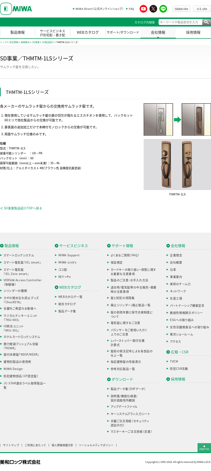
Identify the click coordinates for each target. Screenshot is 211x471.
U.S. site (202, 8)
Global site (181, 8)
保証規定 (117, 262)
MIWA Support (69, 255)
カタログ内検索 (144, 22)
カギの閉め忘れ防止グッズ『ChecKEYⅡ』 (21, 300)
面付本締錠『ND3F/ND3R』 (21, 354)
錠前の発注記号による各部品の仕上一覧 (132, 353)
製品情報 (17, 32)
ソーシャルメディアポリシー (96, 445)
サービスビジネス (73, 246)
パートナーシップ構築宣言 (187, 305)
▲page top (204, 447)
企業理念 (176, 255)
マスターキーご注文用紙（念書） (131, 431)
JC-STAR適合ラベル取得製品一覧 (25, 385)
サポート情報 (122, 246)
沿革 (173, 269)
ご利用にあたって (35, 445)
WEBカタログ (88, 32)
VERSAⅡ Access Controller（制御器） (23, 282)
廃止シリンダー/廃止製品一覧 (131, 305)
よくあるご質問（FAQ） (125, 255)
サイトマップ (11, 445)
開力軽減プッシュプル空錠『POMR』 (21, 346)
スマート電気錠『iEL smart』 (22, 262)
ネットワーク (178, 291)
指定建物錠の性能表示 (126, 361)
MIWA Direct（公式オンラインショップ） (99, 8)
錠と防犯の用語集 (123, 297)
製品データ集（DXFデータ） (128, 388)
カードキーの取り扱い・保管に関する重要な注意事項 (133, 272)
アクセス (175, 341)
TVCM (174, 361)
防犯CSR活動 (179, 368)
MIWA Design (13, 368)
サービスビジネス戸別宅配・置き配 (52, 33)
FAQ (131, 8)
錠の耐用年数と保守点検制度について (132, 314)
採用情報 (193, 32)
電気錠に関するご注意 (126, 322)
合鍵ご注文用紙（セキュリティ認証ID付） (130, 423)
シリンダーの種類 (15, 290)
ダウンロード (122, 379)
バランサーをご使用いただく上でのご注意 (129, 332)
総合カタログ (67, 304)
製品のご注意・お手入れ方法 (129, 280)
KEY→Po (64, 276)
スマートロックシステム (19, 255)
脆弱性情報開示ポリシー (186, 312)
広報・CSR (179, 352)
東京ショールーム (181, 334)
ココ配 (62, 269)
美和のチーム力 (180, 284)
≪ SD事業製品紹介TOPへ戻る (21, 208)
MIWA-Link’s (67, 262)
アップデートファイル (124, 406)
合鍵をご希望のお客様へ (20, 308)
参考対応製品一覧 (123, 368)
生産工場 (176, 298)
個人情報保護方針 (62, 445)
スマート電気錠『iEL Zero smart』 (16, 272)
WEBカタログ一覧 (70, 296)
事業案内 (176, 276)
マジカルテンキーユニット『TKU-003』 (20, 318)
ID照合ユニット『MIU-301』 (14, 328)
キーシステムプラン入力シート (130, 413)
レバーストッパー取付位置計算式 (128, 343)
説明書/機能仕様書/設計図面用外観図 (124, 398)
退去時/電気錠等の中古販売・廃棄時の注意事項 (133, 289)
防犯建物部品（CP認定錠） (21, 376)
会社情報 (158, 32)
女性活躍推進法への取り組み (189, 327)
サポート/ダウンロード (123, 32)
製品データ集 (67, 311)
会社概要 (176, 262)
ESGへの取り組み (182, 319)
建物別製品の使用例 (17, 361)
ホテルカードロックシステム (22, 336)
